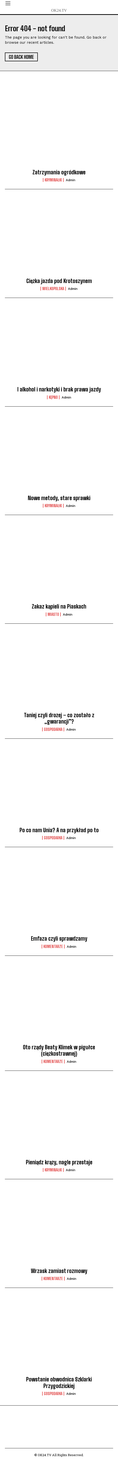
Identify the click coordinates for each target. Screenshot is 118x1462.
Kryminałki (53, 180)
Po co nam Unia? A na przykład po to (59, 830)
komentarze (53, 946)
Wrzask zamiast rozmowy (59, 1271)
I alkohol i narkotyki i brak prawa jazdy (59, 389)
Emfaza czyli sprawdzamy (59, 938)
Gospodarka (53, 729)
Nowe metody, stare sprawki (59, 498)
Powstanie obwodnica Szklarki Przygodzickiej (59, 1382)
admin (70, 180)
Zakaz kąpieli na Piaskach (59, 606)
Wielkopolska (53, 289)
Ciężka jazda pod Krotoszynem (59, 281)
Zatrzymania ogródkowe (59, 172)
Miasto (53, 614)
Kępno (53, 397)
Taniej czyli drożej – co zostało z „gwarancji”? (59, 718)
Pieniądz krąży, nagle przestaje (59, 1162)
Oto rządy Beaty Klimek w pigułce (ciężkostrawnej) (59, 1050)
